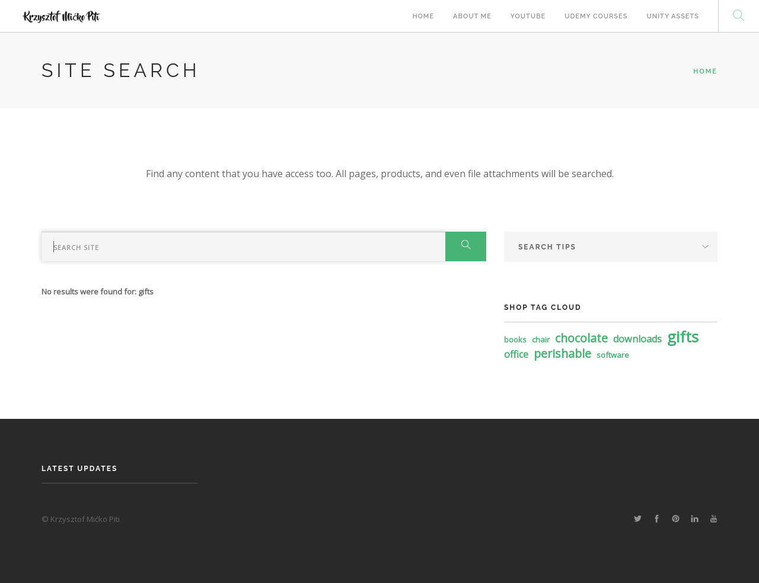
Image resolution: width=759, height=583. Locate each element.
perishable (562, 353)
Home (423, 16)
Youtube (528, 16)
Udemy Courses (596, 16)
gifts (683, 336)
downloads (637, 338)
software (613, 355)
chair (541, 339)
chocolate (581, 338)
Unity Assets (672, 16)
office (516, 354)
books (515, 339)
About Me (472, 16)
